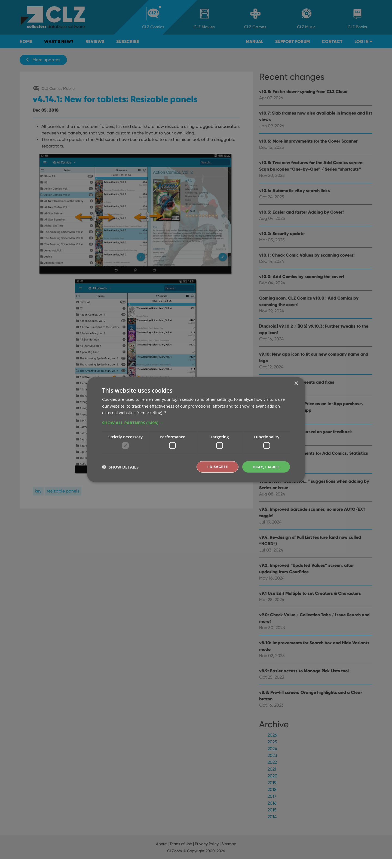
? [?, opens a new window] (165, 412)
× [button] (296, 383)
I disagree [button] (215, 466)
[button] (196, 422)
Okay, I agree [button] (265, 466)
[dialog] (196, 429)
